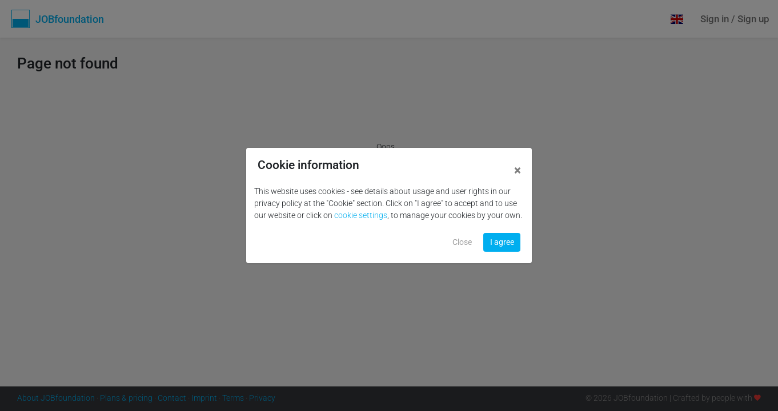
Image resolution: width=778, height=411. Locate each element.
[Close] (517, 171)
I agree (502, 242)
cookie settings (360, 215)
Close (462, 242)
